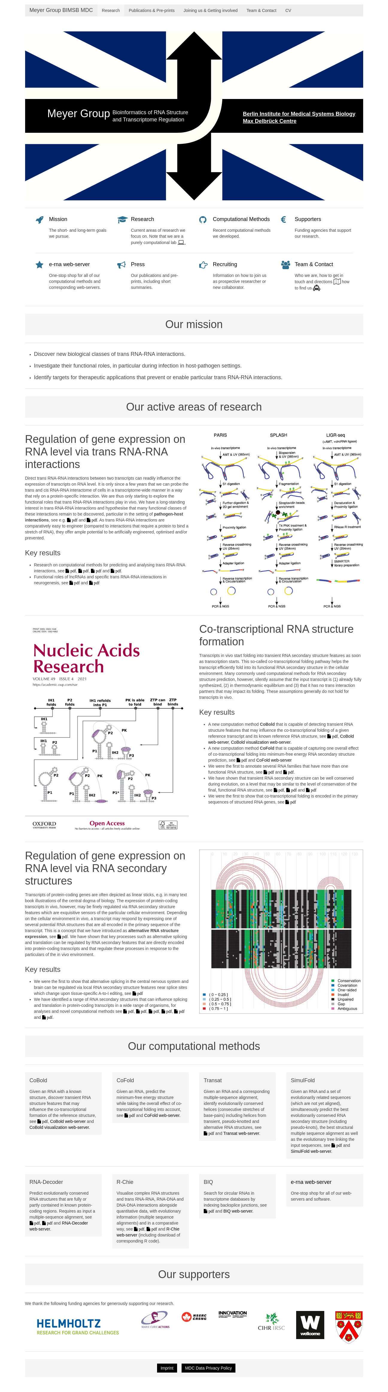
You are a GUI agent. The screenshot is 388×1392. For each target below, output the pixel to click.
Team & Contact (261, 10)
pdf (74, 520)
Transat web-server (241, 1133)
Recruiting (225, 264)
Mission (58, 219)
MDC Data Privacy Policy (208, 1368)
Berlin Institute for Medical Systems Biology (299, 114)
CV (288, 10)
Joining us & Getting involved (211, 10)
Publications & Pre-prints (151, 10)
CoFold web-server (274, 760)
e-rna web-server (69, 264)
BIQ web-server (237, 1211)
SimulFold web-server (311, 1151)
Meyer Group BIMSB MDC (61, 10)
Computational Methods (241, 219)
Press (138, 264)
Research (111, 10)
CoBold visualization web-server (260, 742)
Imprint (167, 1368)
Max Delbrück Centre (269, 121)
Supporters (308, 219)
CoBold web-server (68, 1121)
